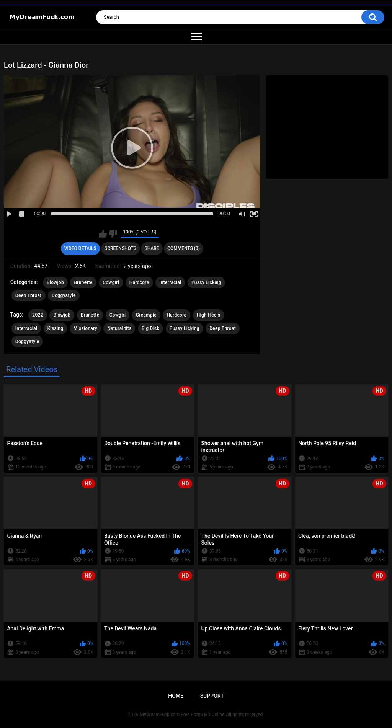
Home (175, 696)
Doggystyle (64, 295)
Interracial (170, 282)
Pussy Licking (206, 282)
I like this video (103, 234)
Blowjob (55, 282)
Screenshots (120, 248)
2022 (37, 315)
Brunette (83, 282)
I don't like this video (113, 234)
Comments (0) (183, 248)
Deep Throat (28, 295)
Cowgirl (111, 282)
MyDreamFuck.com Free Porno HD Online (182, 714)
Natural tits (119, 328)
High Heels (208, 315)
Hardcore (139, 282)
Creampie (146, 315)
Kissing (55, 328)
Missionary (85, 328)
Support (212, 696)
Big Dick (150, 328)
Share (151, 248)
